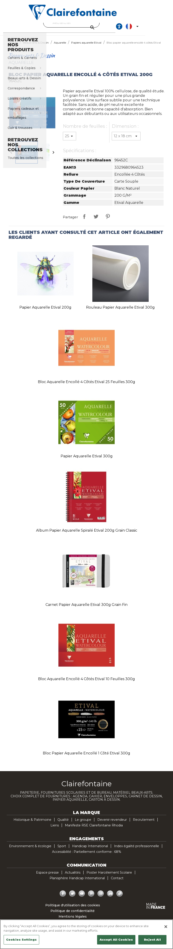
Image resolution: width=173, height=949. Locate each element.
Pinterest (107, 220)
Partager (84, 220)
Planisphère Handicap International (77, 882)
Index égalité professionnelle (136, 850)
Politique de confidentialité (72, 915)
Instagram (100, 897)
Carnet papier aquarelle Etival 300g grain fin (86, 609)
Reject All (152, 939)
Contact (117, 882)
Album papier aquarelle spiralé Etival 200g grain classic (86, 534)
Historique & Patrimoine (32, 824)
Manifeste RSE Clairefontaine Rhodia (94, 829)
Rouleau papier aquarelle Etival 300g (120, 311)
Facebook (62, 897)
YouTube (81, 897)
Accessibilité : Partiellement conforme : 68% (86, 856)
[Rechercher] (85, 23)
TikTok (119, 897)
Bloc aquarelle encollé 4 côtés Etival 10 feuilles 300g (86, 683)
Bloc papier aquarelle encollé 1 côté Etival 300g (86, 757)
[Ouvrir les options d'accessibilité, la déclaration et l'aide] (144, 28)
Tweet (95, 220)
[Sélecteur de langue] (158, 28)
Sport (61, 850)
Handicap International (90, 850)
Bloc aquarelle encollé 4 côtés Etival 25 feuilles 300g (86, 386)
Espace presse (47, 877)
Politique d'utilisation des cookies (72, 909)
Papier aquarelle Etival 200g (45, 311)
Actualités (72, 877)
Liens (54, 829)
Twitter (72, 897)
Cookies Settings (21, 939)
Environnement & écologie (30, 850)
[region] (86, 934)
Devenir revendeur (112, 824)
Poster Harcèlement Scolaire (109, 877)
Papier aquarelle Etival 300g (87, 460)
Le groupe (83, 824)
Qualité (63, 824)
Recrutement (144, 824)
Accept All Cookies (116, 939)
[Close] (166, 927)
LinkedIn (110, 897)
